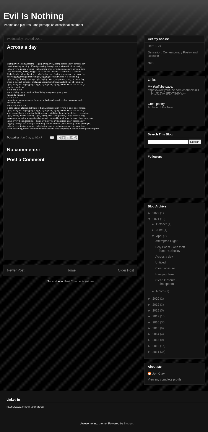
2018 (156, 310)
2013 (156, 340)
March (160, 291)
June (159, 230)
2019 (156, 304)
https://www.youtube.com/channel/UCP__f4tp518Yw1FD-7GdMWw (174, 91)
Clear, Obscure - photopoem (166, 282)
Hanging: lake (164, 274)
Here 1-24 (154, 46)
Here (151, 62)
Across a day (164, 256)
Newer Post (15, 270)
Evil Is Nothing (33, 16)
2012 (156, 346)
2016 (156, 322)
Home (71, 270)
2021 (156, 219)
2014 (156, 334)
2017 (156, 316)
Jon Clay (158, 373)
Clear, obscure (165, 268)
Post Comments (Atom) (79, 281)
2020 (156, 298)
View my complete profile (164, 379)
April (159, 236)
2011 (156, 351)
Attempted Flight (166, 241)
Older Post (126, 270)
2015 (156, 328)
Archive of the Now (160, 107)
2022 (156, 213)
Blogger (128, 423)
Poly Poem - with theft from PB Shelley (170, 248)
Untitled (160, 262)
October (162, 224)
